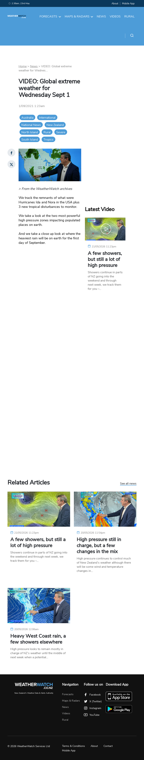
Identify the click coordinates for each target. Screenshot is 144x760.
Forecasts (50, 16)
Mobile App (128, 3)
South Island (29, 140)
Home (23, 66)
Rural (129, 16)
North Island (29, 132)
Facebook (92, 694)
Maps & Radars (79, 16)
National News (31, 125)
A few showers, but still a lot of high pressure (105, 259)
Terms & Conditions (73, 746)
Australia (27, 118)
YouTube (91, 715)
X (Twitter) (93, 701)
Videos (115, 16)
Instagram (92, 708)
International (47, 118)
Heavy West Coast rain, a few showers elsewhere (38, 639)
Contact (108, 746)
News (101, 16)
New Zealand (55, 125)
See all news (128, 483)
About (115, 3)
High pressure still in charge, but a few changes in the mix (99, 546)
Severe (60, 132)
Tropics (48, 140)
